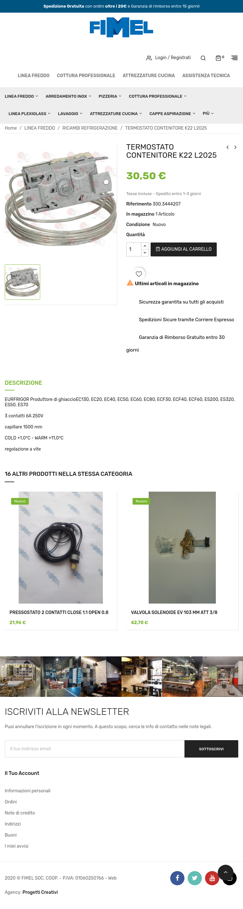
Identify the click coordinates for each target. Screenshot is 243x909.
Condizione (138, 224)
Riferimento (139, 204)
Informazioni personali (28, 791)
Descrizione (23, 383)
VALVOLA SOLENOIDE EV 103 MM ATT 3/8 (174, 612)
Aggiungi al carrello (183, 249)
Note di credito (20, 813)
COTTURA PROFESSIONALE (86, 75)
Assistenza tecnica (206, 75)
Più (206, 113)
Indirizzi (13, 824)
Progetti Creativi (40, 892)
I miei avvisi (16, 846)
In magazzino (140, 214)
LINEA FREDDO (34, 75)
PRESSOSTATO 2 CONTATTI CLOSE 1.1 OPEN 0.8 (59, 612)
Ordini (11, 802)
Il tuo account (22, 773)
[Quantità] (133, 249)
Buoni (11, 835)
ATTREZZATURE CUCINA (149, 75)
